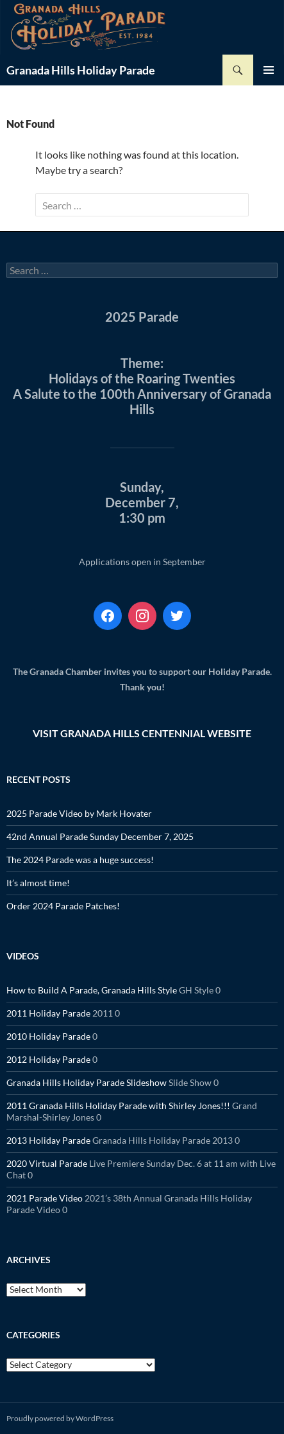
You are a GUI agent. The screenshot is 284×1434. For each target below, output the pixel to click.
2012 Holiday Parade (48, 1059)
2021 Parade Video (44, 1198)
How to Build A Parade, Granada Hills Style (91, 989)
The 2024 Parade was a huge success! (80, 859)
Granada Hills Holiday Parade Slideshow (86, 1082)
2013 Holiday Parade (48, 1140)
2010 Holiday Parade (48, 1036)
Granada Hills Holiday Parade (80, 70)
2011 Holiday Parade (48, 1013)
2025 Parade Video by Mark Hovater (79, 813)
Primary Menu (268, 70)
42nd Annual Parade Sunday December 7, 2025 (100, 836)
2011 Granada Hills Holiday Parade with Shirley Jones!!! (118, 1105)
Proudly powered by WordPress (59, 1418)
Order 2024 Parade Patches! (63, 905)
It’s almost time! (38, 882)
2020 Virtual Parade (46, 1163)
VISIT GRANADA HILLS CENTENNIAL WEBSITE (142, 733)
